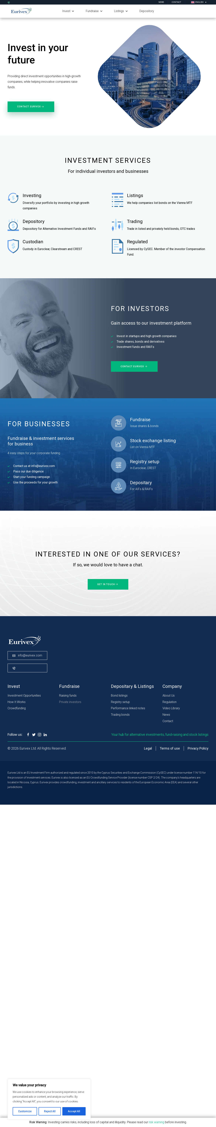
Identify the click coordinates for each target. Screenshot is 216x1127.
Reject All (50, 1111)
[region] (49, 1099)
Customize (25, 1111)
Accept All (74, 1111)
